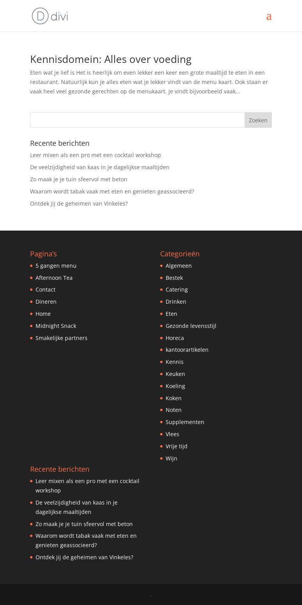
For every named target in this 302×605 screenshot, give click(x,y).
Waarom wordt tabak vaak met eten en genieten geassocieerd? (112, 191)
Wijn (171, 458)
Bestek (174, 277)
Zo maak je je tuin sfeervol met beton (78, 179)
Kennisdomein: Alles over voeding (110, 59)
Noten (174, 409)
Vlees (172, 434)
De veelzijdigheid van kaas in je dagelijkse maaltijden (100, 167)
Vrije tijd (177, 446)
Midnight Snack (56, 325)
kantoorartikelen (187, 349)
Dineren (46, 301)
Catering (177, 289)
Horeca (175, 338)
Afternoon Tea (54, 277)
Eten (171, 313)
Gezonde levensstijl (191, 325)
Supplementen (185, 422)
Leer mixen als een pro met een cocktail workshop (95, 155)
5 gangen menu (56, 265)
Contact (45, 289)
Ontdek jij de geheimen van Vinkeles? (79, 203)
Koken (174, 398)
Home (43, 313)
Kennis (175, 361)
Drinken (176, 301)
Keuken (175, 374)
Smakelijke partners (62, 338)
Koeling (175, 386)
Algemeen (179, 265)
